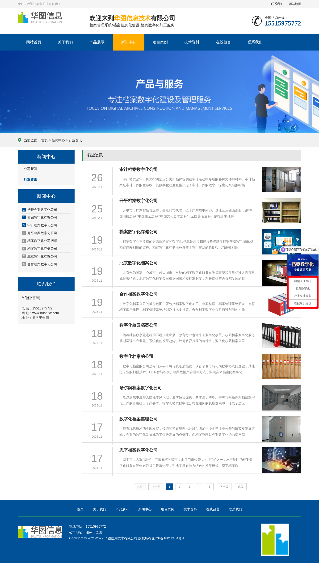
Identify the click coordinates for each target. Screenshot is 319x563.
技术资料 (191, 42)
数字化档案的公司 (136, 356)
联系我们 (277, 4)
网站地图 (295, 4)
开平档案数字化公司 (39, 233)
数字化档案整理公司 (138, 419)
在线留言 (223, 42)
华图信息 (46, 21)
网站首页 (33, 42)
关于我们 (65, 42)
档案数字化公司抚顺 (39, 241)
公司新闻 (30, 169)
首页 (44, 140)
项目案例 (160, 42)
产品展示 (97, 42)
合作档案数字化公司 (39, 264)
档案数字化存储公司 (39, 248)
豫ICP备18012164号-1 (168, 538)
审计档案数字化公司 (39, 225)
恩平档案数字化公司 (138, 450)
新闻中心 (128, 42)
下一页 (224, 486)
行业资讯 (75, 140)
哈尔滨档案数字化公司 (140, 387)
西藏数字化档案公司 (39, 217)
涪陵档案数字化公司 (39, 210)
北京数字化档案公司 (39, 256)
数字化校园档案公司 (138, 325)
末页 (240, 486)
